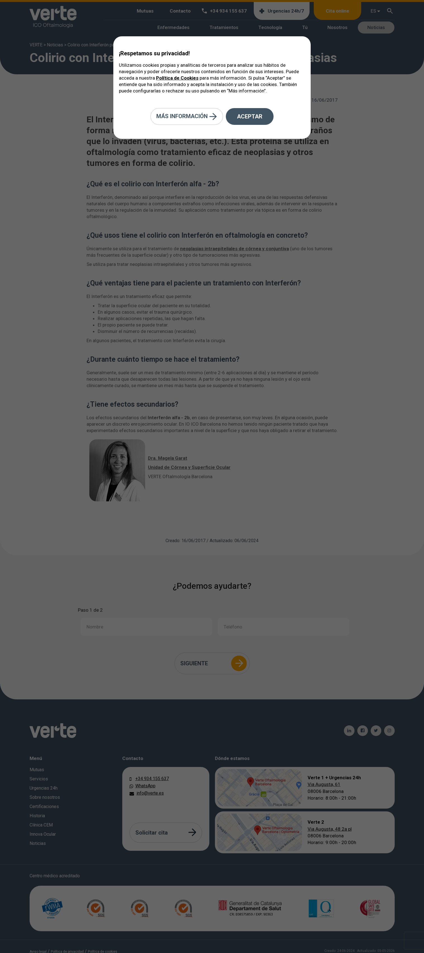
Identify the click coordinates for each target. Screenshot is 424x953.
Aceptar (249, 116)
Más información (186, 117)
